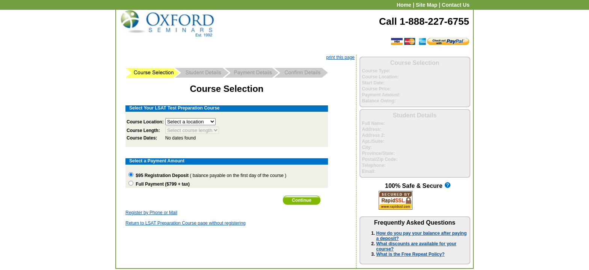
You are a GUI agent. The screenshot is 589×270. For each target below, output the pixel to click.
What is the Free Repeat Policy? (410, 254)
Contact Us (456, 5)
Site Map (427, 5)
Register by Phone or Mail (151, 212)
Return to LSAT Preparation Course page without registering (185, 223)
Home (404, 5)
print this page (340, 57)
